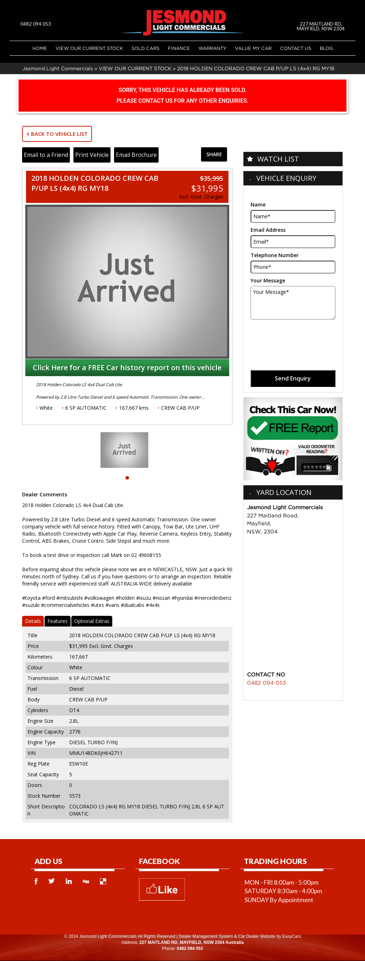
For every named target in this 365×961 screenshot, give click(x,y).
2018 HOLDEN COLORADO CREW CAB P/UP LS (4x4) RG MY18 (255, 68)
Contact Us (295, 48)
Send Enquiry (293, 378)
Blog (326, 48)
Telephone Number (275, 255)
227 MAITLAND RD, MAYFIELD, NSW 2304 (321, 26)
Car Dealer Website (256, 936)
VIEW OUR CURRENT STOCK (89, 48)
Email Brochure (136, 155)
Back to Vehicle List (57, 133)
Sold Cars (145, 48)
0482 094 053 (35, 24)
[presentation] (292, 337)
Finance (179, 48)
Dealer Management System (206, 936)
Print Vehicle (92, 155)
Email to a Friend (46, 155)
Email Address (268, 229)
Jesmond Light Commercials (57, 68)
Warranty (212, 48)
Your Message (268, 280)
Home (39, 48)
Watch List (278, 159)
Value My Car (253, 48)
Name (258, 204)
